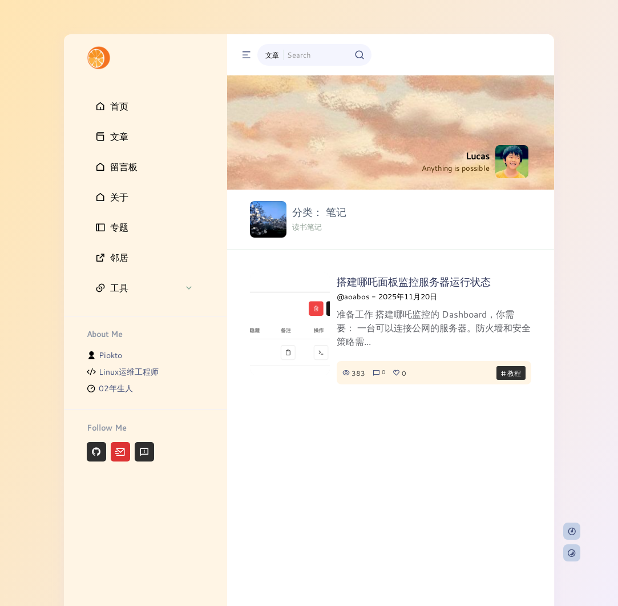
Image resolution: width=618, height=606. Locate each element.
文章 (272, 54)
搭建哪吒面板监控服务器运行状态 (414, 281)
